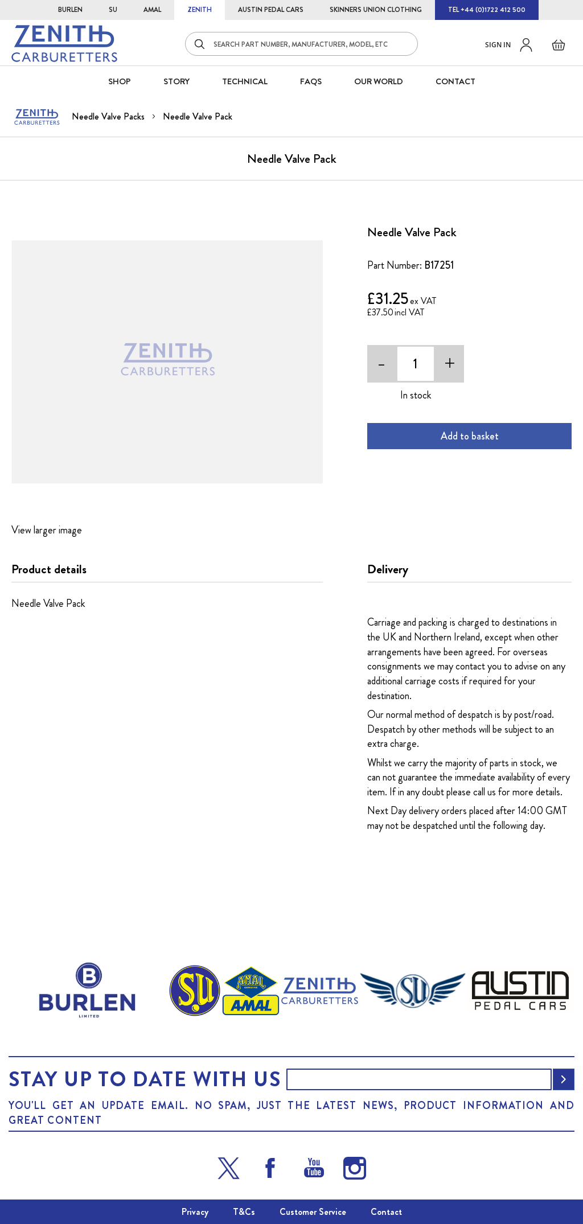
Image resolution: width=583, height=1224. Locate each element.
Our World (378, 81)
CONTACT (455, 81)
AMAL (152, 10)
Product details (49, 569)
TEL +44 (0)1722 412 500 (486, 10)
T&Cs (244, 1211)
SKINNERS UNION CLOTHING (376, 10)
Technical (245, 81)
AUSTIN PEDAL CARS (270, 10)
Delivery (387, 569)
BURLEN (70, 10)
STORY (176, 81)
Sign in (498, 45)
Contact (386, 1211)
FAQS (311, 81)
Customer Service (313, 1211)
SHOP (119, 81)
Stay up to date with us (145, 1079)
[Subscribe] (563, 1079)
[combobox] (301, 44)
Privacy (195, 1211)
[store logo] (64, 43)
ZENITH (199, 10)
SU (113, 10)
